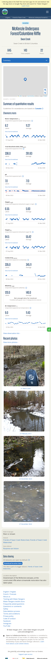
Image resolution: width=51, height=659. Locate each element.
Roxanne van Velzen (11, 548)
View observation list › (11, 333)
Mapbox (45, 96)
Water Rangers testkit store (14, 601)
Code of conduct (9, 618)
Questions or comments (12, 606)
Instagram (7, 623)
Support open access (25, 654)
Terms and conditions (11, 614)
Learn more (25, 6)
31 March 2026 (25, 388)
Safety (5, 609)
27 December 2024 (25, 524)
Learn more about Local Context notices (25, 643)
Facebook (7, 621)
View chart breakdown (11, 131)
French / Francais (9, 594)
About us (6, 596)
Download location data (13, 563)
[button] (25, 79)
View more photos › (10, 342)
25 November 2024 (25, 479)
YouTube (6, 626)
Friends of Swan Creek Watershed (20, 17)
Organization (8, 17)
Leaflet (20, 96)
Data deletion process (11, 611)
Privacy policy (8, 616)
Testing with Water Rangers (14, 599)
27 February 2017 (25, 434)
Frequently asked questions (13, 604)
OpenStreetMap (30, 96)
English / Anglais (9, 592)
